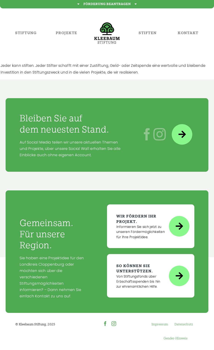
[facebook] (105, 323)
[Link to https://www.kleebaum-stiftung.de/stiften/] (179, 276)
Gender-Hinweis (175, 338)
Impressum (160, 324)
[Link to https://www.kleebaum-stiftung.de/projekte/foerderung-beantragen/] (179, 226)
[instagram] (113, 323)
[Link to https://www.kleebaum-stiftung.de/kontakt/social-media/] (182, 134)
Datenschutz (184, 324)
